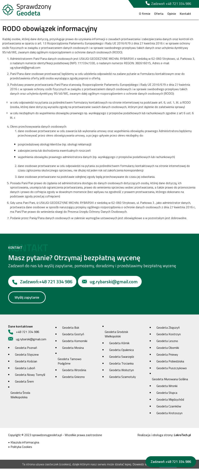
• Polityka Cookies (20, 448)
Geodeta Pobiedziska (170, 362)
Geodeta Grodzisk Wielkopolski (116, 335)
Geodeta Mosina (73, 349)
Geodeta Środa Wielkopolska (20, 396)
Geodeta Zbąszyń (168, 328)
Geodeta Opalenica (121, 351)
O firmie (144, 13)
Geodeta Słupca (166, 394)
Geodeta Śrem (24, 382)
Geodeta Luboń (25, 369)
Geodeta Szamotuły (122, 378)
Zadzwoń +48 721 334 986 (168, 3)
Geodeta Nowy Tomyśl (30, 376)
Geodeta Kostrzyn (168, 335)
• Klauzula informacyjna (23, 443)
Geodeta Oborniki (167, 349)
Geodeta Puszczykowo (171, 369)
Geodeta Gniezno (73, 378)
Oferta (158, 13)
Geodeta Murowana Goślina (170, 380)
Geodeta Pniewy (167, 355)
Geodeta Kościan (26, 362)
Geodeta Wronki (166, 387)
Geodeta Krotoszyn (169, 414)
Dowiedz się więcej (145, 465)
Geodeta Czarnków (168, 407)
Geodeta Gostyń (73, 335)
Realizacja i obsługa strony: (164, 436)
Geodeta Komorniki (74, 342)
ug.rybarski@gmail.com (110, 282)
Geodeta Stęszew (27, 355)
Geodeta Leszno (167, 342)
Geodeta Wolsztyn (121, 371)
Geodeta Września (74, 371)
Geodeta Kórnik (119, 344)
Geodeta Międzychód (170, 400)
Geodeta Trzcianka (121, 364)
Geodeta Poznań (26, 349)
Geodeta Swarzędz (121, 358)
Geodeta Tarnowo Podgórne (69, 362)
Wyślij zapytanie (27, 298)
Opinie (171, 13)
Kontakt (185, 13)
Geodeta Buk (70, 328)
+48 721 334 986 (42, 282)
